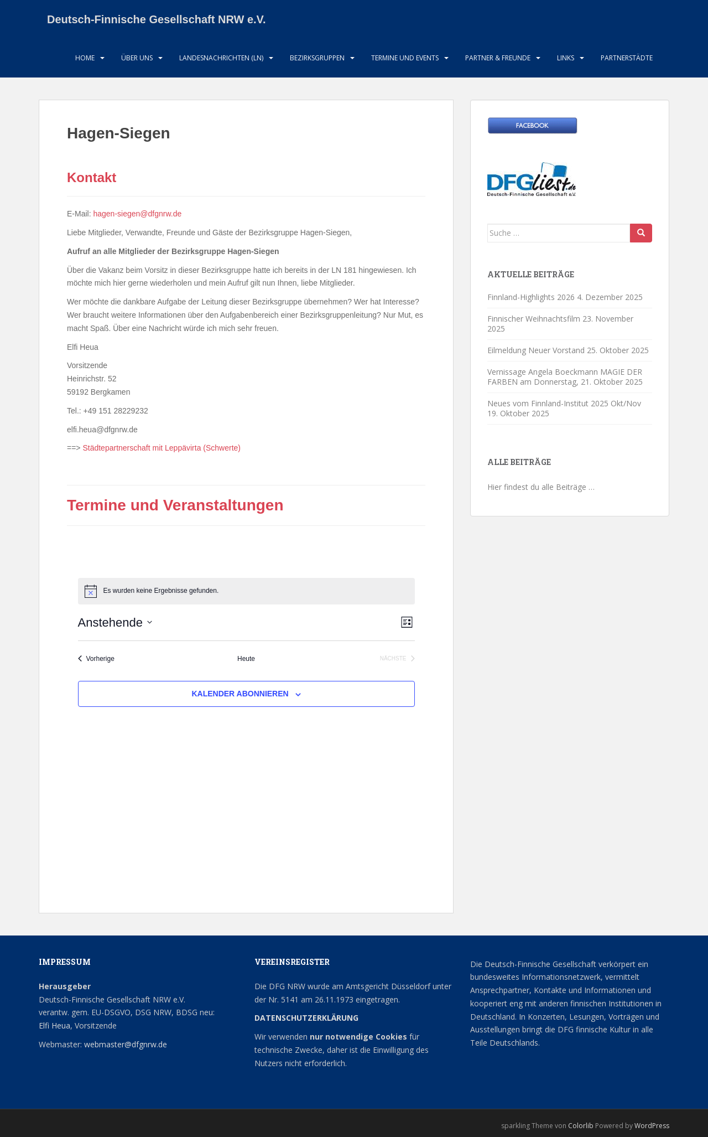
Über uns (137, 58)
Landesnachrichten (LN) (221, 58)
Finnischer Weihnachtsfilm (533, 318)
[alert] (246, 591)
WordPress (651, 1125)
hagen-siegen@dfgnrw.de (137, 213)
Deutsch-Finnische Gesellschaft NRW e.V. (156, 19)
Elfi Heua (54, 1025)
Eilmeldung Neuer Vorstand (536, 350)
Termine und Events (405, 58)
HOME (85, 58)
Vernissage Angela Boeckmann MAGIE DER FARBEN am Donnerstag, (564, 376)
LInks (565, 58)
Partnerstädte (627, 58)
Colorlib (581, 1125)
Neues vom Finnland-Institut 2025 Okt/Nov (564, 403)
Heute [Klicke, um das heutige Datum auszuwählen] (246, 659)
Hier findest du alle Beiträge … (541, 487)
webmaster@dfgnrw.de (125, 1044)
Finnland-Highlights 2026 (531, 297)
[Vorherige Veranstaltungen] (96, 659)
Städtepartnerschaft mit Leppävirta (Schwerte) (161, 447)
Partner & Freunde (497, 58)
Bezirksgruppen (317, 58)
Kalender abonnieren (239, 693)
